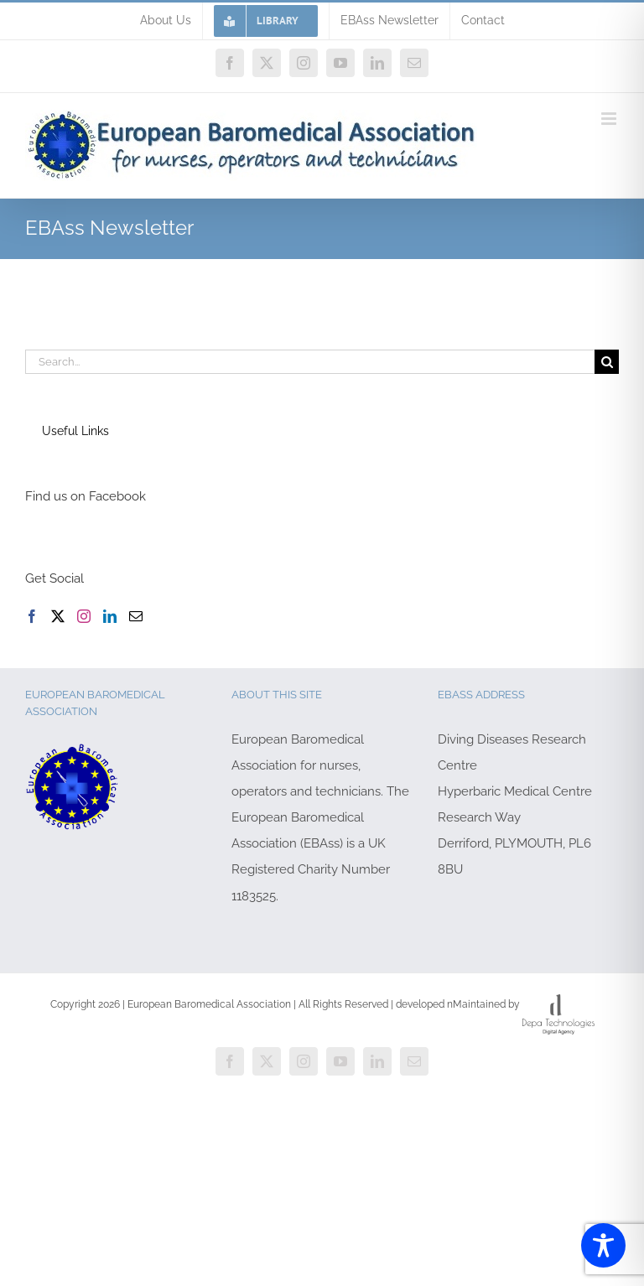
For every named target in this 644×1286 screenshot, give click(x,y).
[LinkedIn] (110, 616)
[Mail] (136, 616)
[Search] (607, 362)
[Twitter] (58, 616)
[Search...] (310, 362)
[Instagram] (84, 616)
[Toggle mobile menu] (610, 118)
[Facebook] (32, 616)
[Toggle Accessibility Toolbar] (603, 1245)
